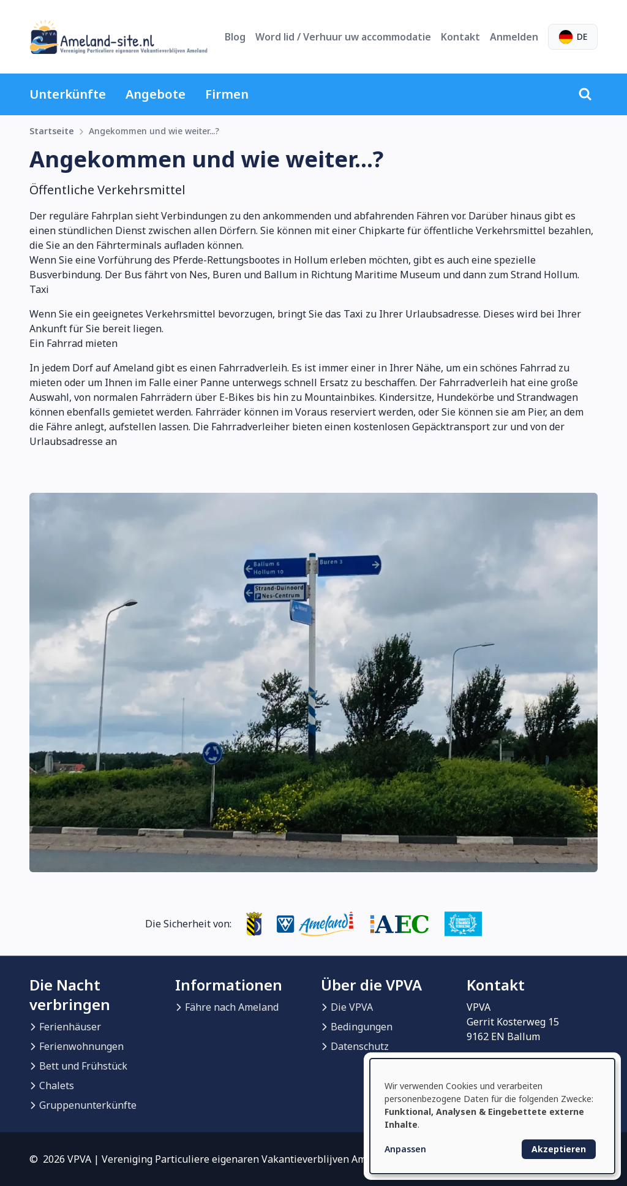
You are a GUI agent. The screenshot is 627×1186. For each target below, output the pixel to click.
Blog (235, 37)
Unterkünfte (67, 94)
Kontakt (460, 37)
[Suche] (585, 94)
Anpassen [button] (405, 1149)
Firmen (227, 94)
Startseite (51, 131)
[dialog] (492, 1116)
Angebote (156, 94)
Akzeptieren (558, 1149)
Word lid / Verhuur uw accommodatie (343, 37)
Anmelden (514, 37)
